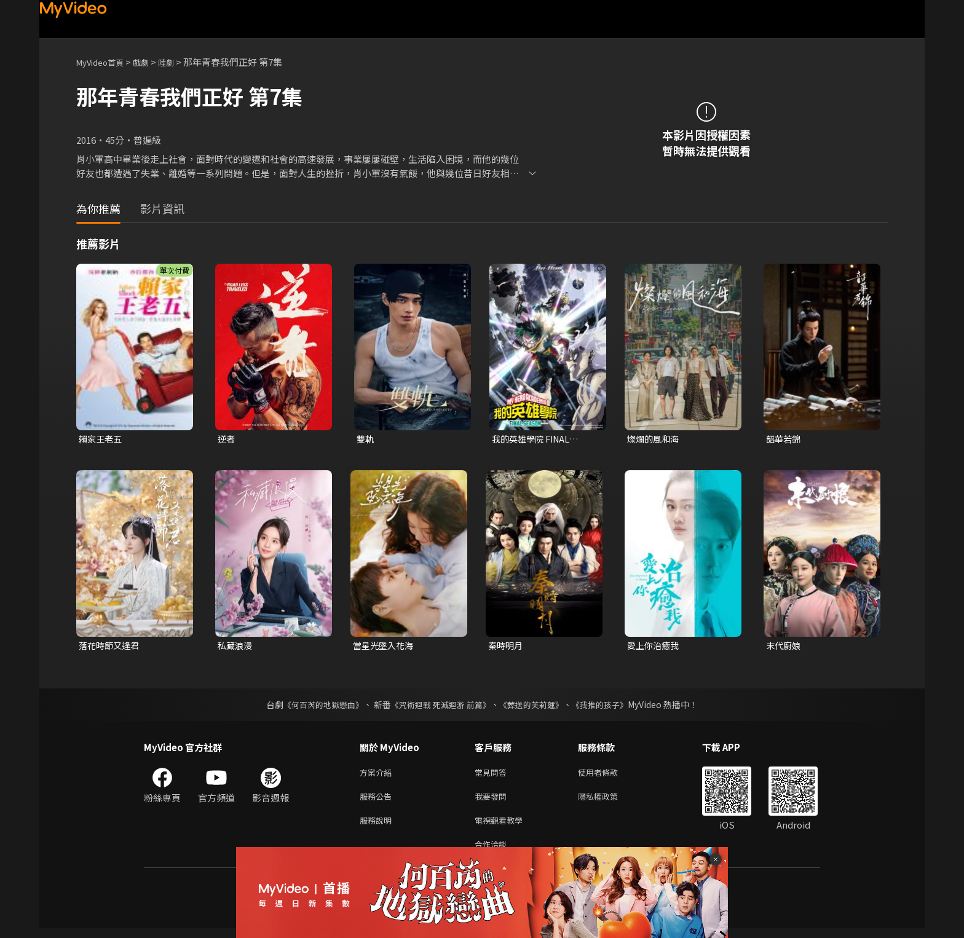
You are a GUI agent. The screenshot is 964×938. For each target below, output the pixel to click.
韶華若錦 (784, 439)
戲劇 (150, 61)
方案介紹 (378, 775)
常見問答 (493, 775)
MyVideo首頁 (104, 61)
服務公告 (378, 801)
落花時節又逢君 (111, 646)
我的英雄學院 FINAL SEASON (533, 439)
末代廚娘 (784, 646)
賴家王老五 (102, 439)
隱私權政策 (608, 801)
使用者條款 (608, 775)
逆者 (227, 439)
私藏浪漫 (236, 646)
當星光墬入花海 (385, 646)
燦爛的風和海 (654, 439)
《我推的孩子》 (609, 707)
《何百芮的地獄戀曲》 (315, 707)
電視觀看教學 (502, 827)
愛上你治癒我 (654, 646)
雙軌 (366, 439)
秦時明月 (506, 646)
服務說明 (378, 827)
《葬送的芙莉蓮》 (536, 707)
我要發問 (493, 801)
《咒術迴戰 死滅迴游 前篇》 (439, 707)
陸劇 (178, 61)
